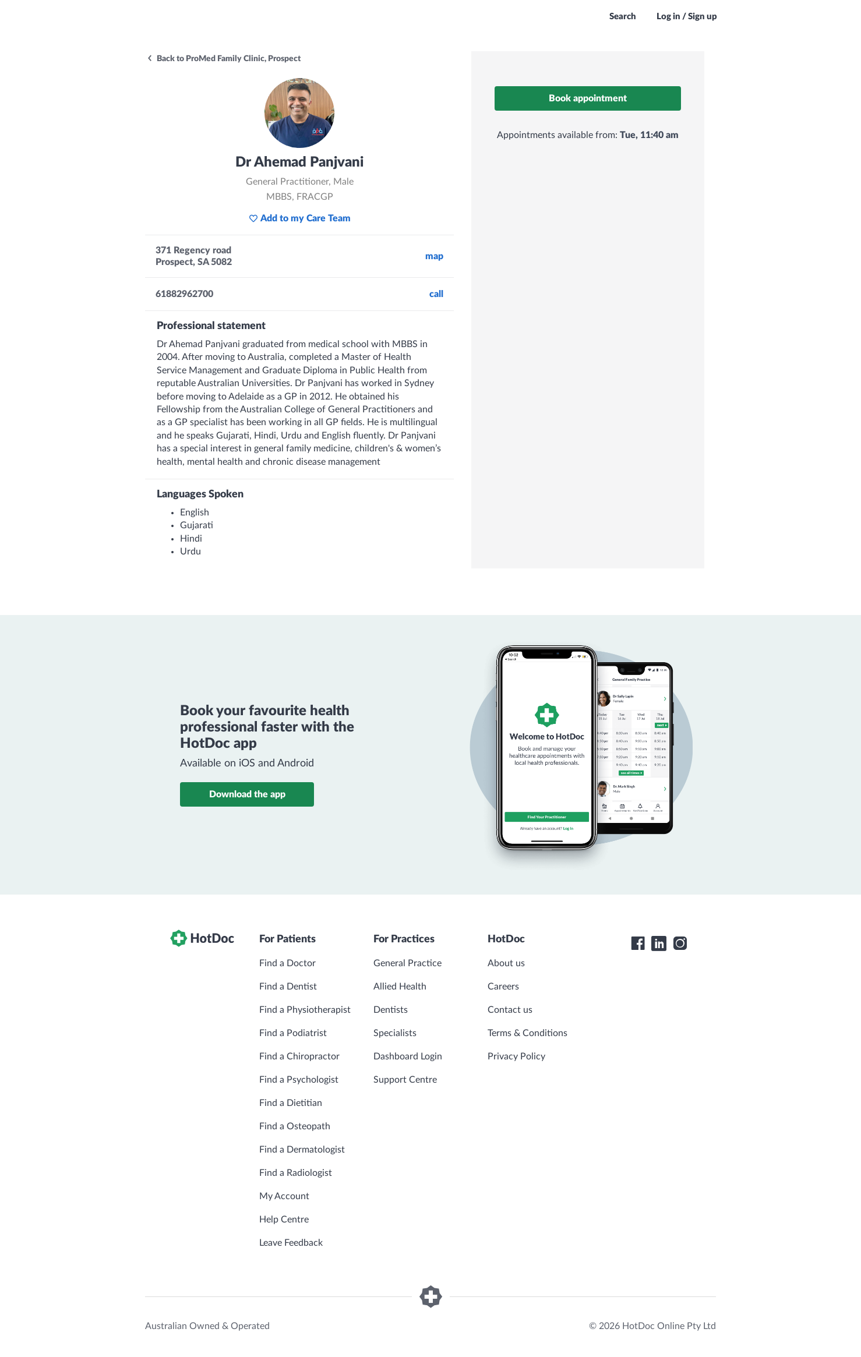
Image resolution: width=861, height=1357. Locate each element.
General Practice (407, 963)
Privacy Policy (516, 1056)
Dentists (390, 1010)
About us (506, 963)
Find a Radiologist (295, 1173)
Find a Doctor (287, 963)
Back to (223, 59)
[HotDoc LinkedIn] (658, 943)
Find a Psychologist (298, 1079)
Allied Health (399, 986)
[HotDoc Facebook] (637, 943)
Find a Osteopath (294, 1126)
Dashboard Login (407, 1056)
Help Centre (284, 1219)
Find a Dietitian (290, 1103)
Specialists (395, 1033)
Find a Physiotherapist (305, 1010)
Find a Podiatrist (293, 1033)
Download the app (247, 794)
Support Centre (405, 1079)
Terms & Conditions (527, 1033)
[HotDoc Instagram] (679, 943)
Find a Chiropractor (299, 1056)
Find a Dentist (288, 986)
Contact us (510, 1010)
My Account (284, 1196)
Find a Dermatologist (302, 1149)
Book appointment (588, 98)
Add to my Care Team (300, 218)
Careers (503, 986)
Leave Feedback (291, 1243)
